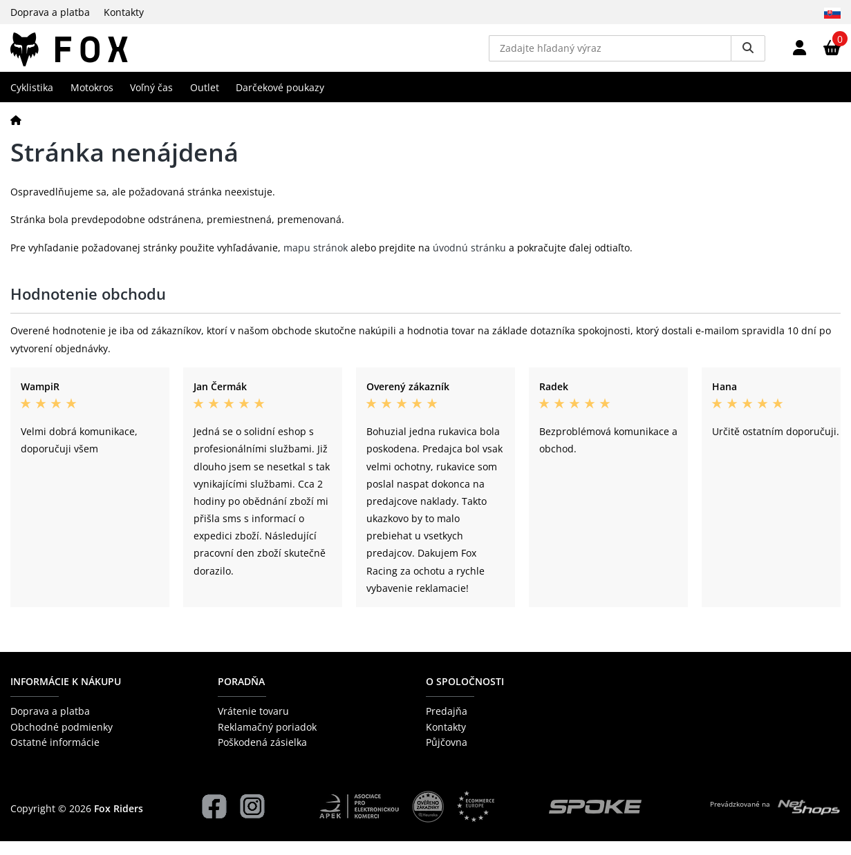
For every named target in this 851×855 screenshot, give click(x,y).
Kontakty (124, 12)
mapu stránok (315, 261)
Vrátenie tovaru (253, 725)
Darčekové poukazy (280, 101)
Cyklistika (31, 101)
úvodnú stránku (469, 261)
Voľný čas (151, 101)
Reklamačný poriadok (267, 740)
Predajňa (446, 725)
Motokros (92, 101)
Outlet (204, 101)
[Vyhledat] (748, 55)
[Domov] (15, 133)
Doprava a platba (50, 12)
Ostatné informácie (55, 756)
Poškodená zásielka (262, 756)
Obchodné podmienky (61, 740)
